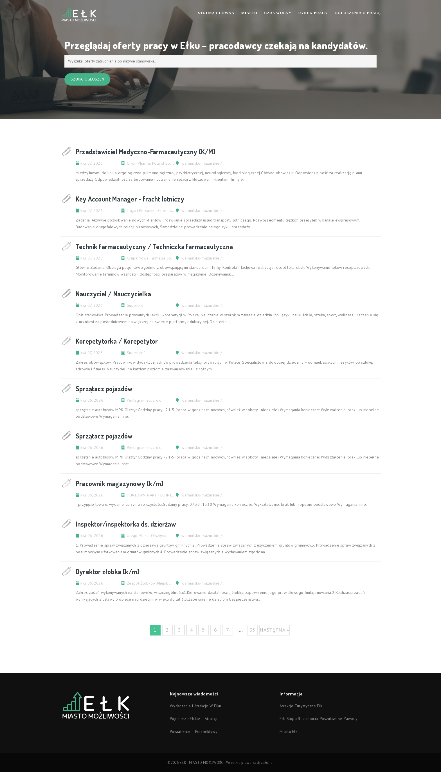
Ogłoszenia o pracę (358, 13)
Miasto (249, 13)
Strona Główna (216, 13)
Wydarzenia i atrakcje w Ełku (195, 705)
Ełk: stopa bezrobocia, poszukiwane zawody (318, 718)
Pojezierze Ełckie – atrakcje (194, 718)
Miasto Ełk (288, 731)
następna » (274, 629)
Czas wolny (277, 13)
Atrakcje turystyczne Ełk (301, 705)
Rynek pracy (313, 13)
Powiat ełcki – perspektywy (193, 731)
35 (252, 629)
